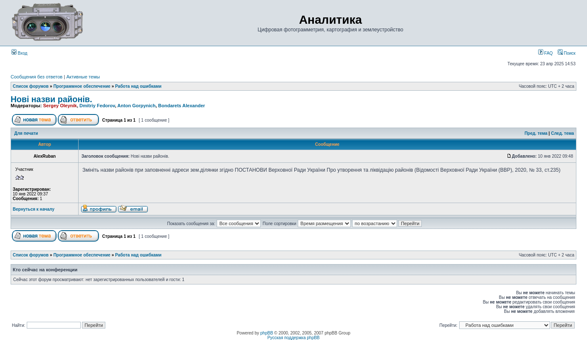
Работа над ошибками (138, 86)
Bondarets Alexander (181, 105)
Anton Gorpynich (136, 105)
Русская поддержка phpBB (293, 337)
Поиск (567, 53)
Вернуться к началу (33, 209)
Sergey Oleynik (60, 105)
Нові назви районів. (51, 99)
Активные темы (83, 76)
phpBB (266, 333)
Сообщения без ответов (36, 76)
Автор (44, 144)
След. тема (562, 133)
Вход (19, 53)
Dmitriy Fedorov (97, 105)
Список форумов (31, 86)
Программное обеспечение (82, 86)
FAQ (545, 53)
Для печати (26, 133)
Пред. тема (536, 133)
